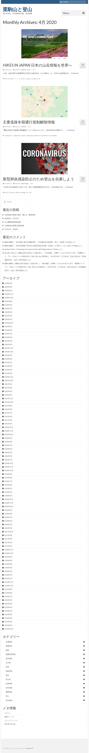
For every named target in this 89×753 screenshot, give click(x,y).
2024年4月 (8, 344)
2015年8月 (8, 593)
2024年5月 (8, 341)
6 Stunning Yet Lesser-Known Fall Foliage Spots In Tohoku (37, 249)
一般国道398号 (16, 135)
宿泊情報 (9, 658)
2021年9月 (8, 406)
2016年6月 (8, 564)
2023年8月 (8, 359)
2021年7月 (8, 413)
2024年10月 (9, 323)
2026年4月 (8, 283)
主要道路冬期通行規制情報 (14, 226)
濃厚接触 (23, 192)
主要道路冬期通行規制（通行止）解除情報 (20, 215)
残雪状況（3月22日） (12, 218)
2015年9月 (8, 589)
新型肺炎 (17, 192)
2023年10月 (9, 352)
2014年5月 (8, 622)
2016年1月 (8, 578)
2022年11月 (9, 377)
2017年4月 (8, 542)
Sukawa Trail (9, 249)
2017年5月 (8, 539)
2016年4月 (8, 571)
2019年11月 (9, 467)
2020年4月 (8, 456)
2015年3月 (8, 611)
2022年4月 (8, 395)
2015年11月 (9, 582)
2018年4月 (8, 528)
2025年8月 (8, 305)
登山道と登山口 (10, 253)
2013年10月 (9, 629)
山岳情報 (27, 78)
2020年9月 (8, 438)
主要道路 (23, 135)
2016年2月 (8, 575)
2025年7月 (8, 308)
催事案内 (9, 646)
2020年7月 (8, 445)
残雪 (7, 667)
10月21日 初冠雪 (11, 229)
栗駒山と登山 (17, 9)
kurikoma (8, 69)
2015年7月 (8, 596)
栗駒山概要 (9, 242)
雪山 (7, 696)
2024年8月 (8, 330)
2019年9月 (8, 474)
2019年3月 (8, 496)
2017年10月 (9, 532)
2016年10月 (9, 553)
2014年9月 (8, 614)
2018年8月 (8, 514)
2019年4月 (8, 492)
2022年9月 (8, 384)
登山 (27, 192)
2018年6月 (8, 521)
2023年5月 (8, 370)
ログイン (8, 713)
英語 (39, 78)
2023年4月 (8, 373)
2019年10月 (9, 470)
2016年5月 (8, 568)
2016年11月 (9, 550)
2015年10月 (9, 586)
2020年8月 (8, 442)
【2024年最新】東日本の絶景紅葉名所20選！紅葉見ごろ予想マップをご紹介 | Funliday (46, 246)
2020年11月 (9, 431)
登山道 (28, 69)
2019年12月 (9, 463)
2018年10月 (9, 506)
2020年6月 (8, 449)
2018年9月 (8, 510)
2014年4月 (8, 625)
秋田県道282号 (45, 135)
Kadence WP (29, 748)
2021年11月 (9, 398)
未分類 (8, 663)
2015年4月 (8, 607)
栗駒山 (35, 78)
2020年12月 (9, 427)
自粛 (30, 192)
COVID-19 (7, 192)
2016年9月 (8, 557)
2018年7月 (8, 517)
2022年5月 (8, 391)
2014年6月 (8, 618)
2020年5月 (8, 452)
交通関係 (23, 69)
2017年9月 (8, 535)
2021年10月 (9, 402)
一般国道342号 (8, 135)
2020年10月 (9, 434)
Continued (74, 73)
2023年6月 (8, 366)
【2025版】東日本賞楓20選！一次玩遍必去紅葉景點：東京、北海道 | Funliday (43, 242)
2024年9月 (8, 326)
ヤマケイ (16, 78)
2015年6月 (8, 600)
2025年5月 (8, 316)
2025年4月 (8, 319)
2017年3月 (8, 546)
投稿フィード (9, 717)
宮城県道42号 (37, 135)
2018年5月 (8, 524)
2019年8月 (8, 478)
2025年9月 (8, 301)
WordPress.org (10, 724)
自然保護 (9, 688)
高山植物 (9, 700)
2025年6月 (8, 312)
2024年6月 (8, 337)
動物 (7, 650)
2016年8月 (8, 560)
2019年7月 (8, 481)
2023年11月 (9, 348)
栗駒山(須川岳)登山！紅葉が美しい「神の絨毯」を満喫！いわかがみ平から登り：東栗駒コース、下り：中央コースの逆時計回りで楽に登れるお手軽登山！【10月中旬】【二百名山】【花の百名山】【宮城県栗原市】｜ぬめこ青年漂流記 (45, 256)
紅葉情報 (9, 683)
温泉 (7, 675)
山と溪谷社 (22, 78)
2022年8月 (8, 388)
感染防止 (12, 192)
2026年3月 (8, 287)
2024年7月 (8, 334)
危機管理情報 (25, 183)
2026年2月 (8, 290)
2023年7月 (8, 362)
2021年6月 (8, 416)
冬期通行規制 (29, 135)
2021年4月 (8, 424)
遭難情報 (9, 692)
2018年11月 (9, 503)
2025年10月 (9, 298)
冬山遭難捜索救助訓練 (13, 222)
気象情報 (9, 671)
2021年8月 (8, 409)
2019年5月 (8, 488)
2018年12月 (9, 499)
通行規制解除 (53, 135)
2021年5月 (8, 420)
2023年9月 (8, 355)
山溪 (32, 78)
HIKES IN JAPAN (8, 78)
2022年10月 (9, 380)
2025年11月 (9, 294)
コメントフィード (11, 720)
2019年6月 (8, 485)
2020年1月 (8, 460)
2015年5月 (8, 604)
